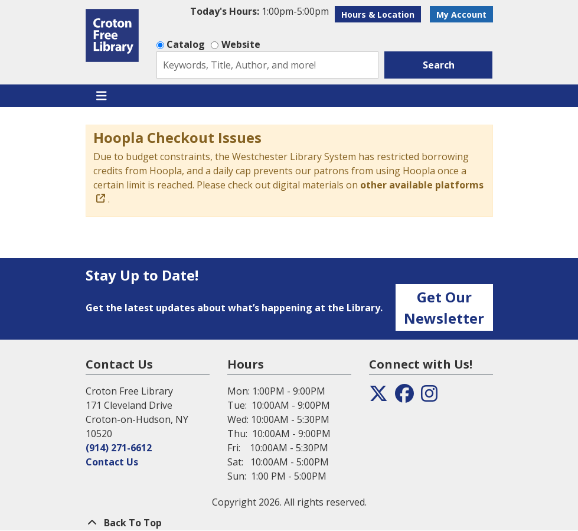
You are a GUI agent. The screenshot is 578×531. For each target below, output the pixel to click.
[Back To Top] (289, 522)
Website (240, 44)
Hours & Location (377, 14)
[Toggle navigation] (102, 95)
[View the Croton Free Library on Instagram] (429, 396)
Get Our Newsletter (444, 307)
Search (439, 64)
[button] (259, 11)
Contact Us (112, 461)
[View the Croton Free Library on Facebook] (404, 396)
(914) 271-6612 (119, 447)
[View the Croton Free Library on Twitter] (378, 396)
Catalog (185, 44)
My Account (461, 14)
